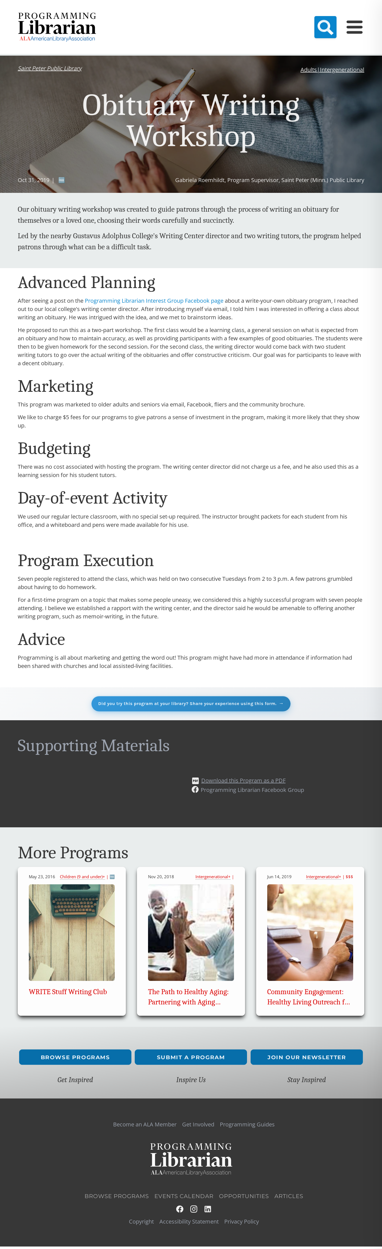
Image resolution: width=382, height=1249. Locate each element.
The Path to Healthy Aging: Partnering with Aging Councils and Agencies (188, 1004)
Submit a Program (191, 1059)
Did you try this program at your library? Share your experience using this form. (187, 704)
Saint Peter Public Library (50, 68)
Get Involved (198, 1126)
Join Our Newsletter (307, 1059)
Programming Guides (317, 15)
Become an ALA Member (173, 15)
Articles (288, 1198)
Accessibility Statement (189, 1224)
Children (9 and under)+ (82, 879)
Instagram (194, 1211)
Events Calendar (272, 15)
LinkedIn (208, 1211)
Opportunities (244, 1198)
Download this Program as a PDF (243, 782)
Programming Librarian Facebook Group (252, 792)
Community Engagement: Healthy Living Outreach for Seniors (309, 1004)
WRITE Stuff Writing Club (68, 994)
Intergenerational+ (213, 879)
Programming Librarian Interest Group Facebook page (154, 300)
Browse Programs (75, 1059)
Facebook (180, 1211)
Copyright (141, 1224)
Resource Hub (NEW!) (227, 15)
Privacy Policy (241, 1224)
